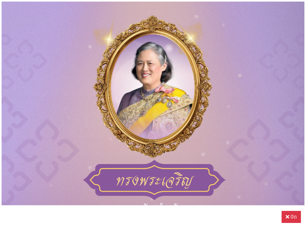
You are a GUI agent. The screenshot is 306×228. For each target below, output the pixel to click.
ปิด (291, 217)
